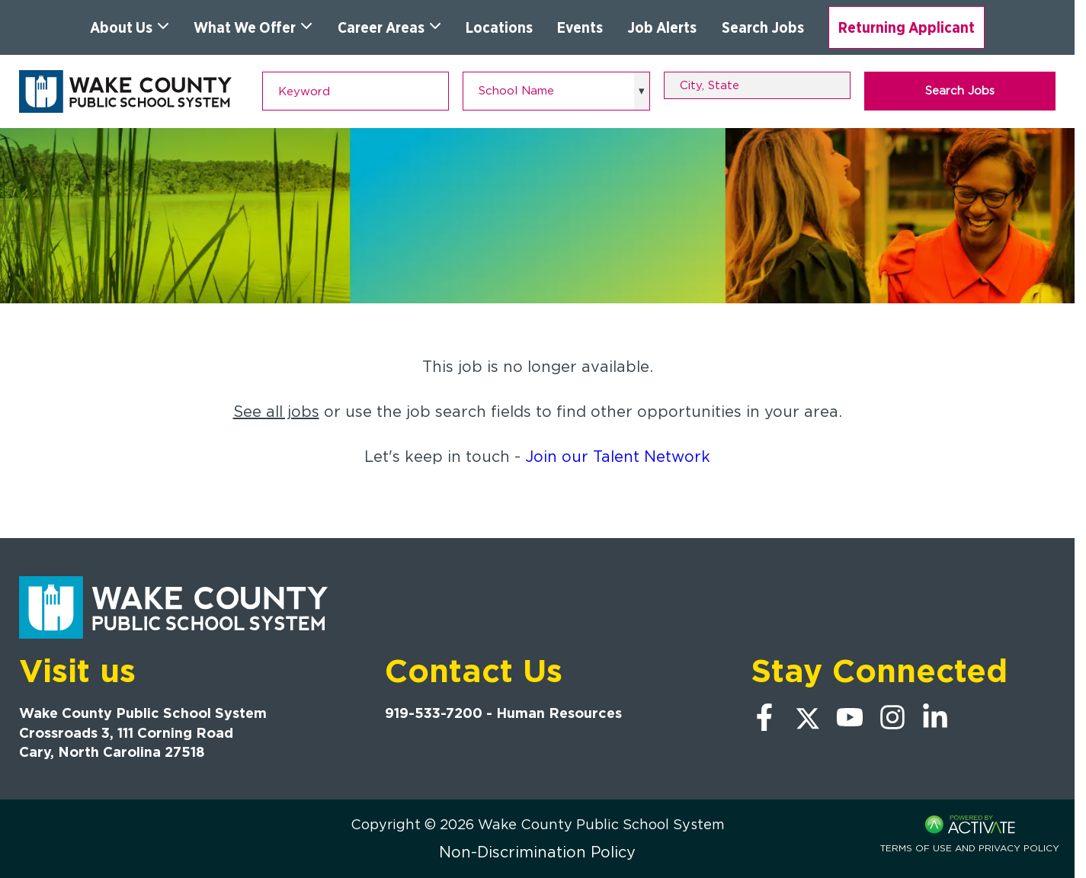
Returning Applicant (906, 27)
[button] (841, 85)
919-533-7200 (433, 713)
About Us (129, 27)
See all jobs (276, 411)
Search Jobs (763, 27)
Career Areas (389, 27)
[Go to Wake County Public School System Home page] (125, 91)
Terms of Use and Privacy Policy (969, 848)
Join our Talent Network (617, 456)
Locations (499, 27)
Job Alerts (662, 27)
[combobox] (757, 85)
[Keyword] (355, 91)
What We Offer (253, 27)
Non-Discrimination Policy (537, 852)
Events (580, 27)
